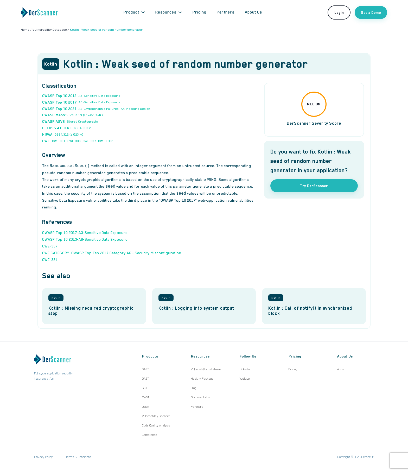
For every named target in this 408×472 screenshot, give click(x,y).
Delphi (146, 407)
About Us (253, 12)
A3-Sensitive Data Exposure (99, 102)
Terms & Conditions (78, 457)
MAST (145, 397)
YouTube (245, 378)
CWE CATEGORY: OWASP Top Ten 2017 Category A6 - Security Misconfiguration (111, 253)
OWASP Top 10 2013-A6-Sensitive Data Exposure (85, 239)
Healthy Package (202, 378)
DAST (145, 378)
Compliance (149, 435)
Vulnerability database (206, 369)
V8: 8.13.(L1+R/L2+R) (86, 115)
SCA (145, 388)
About (341, 369)
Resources (168, 12)
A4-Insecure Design (135, 109)
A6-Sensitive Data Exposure (99, 96)
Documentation (201, 397)
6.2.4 (77, 128)
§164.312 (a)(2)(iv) (69, 134)
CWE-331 (58, 141)
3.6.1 (68, 128)
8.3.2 (87, 128)
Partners (225, 12)
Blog (193, 388)
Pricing (199, 12)
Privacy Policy (43, 457)
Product (134, 12)
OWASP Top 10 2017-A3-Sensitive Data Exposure (85, 233)
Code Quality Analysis (156, 425)
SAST (145, 369)
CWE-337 (89, 141)
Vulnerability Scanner (156, 416)
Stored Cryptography (83, 121)
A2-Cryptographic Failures (99, 109)
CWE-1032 (105, 141)
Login (339, 12)
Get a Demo (371, 12)
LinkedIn (245, 369)
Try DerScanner (314, 186)
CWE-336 (74, 141)
